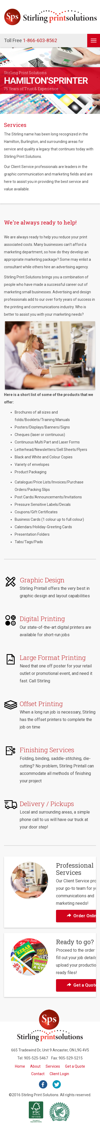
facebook (43, 1084)
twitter (57, 1084)
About (35, 1066)
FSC (36, 1112)
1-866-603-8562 (30, 40)
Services (53, 1066)
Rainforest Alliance (59, 1112)
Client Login (59, 1074)
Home (20, 1066)
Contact (38, 1074)
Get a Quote (75, 1066)
